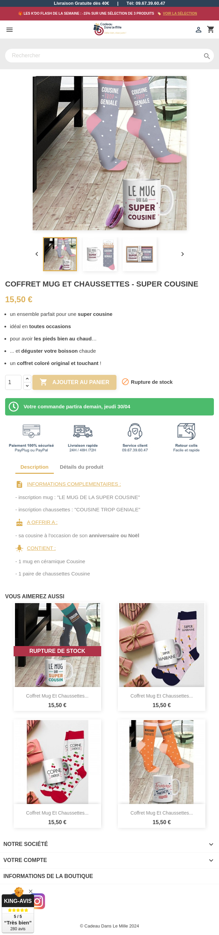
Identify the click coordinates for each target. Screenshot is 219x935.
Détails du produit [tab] (82, 467)
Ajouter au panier (74, 382)
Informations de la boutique (48, 876)
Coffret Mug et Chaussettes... (57, 696)
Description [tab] (34, 467)
